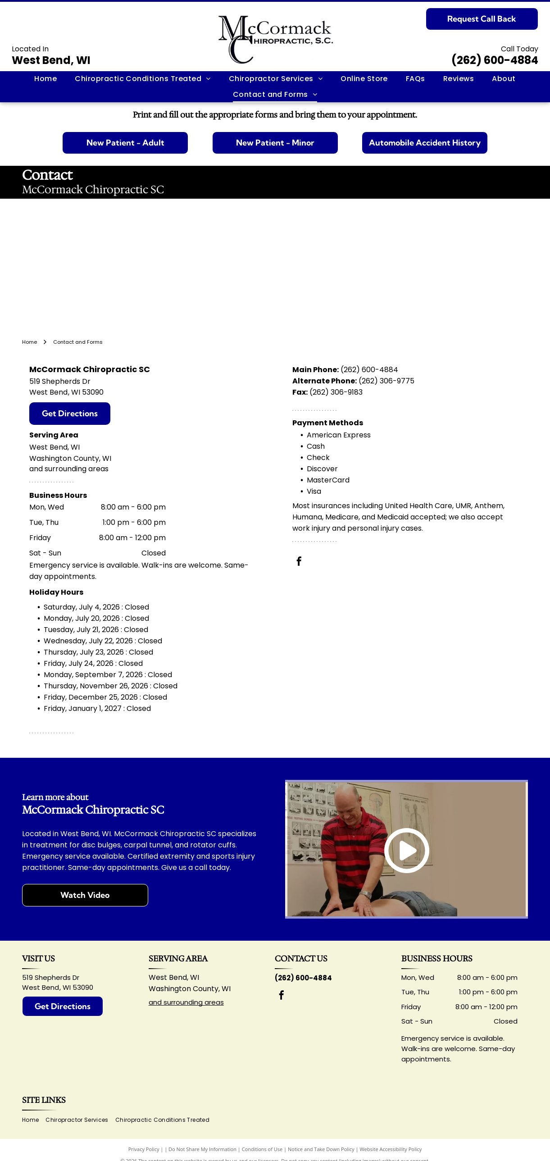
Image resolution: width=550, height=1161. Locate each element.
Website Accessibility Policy (390, 1149)
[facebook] (299, 562)
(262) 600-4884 (494, 60)
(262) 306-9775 (386, 381)
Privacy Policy (143, 1149)
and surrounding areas (186, 1002)
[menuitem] (45, 79)
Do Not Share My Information (202, 1149)
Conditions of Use (262, 1149)
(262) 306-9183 (336, 392)
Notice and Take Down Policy (321, 1149)
